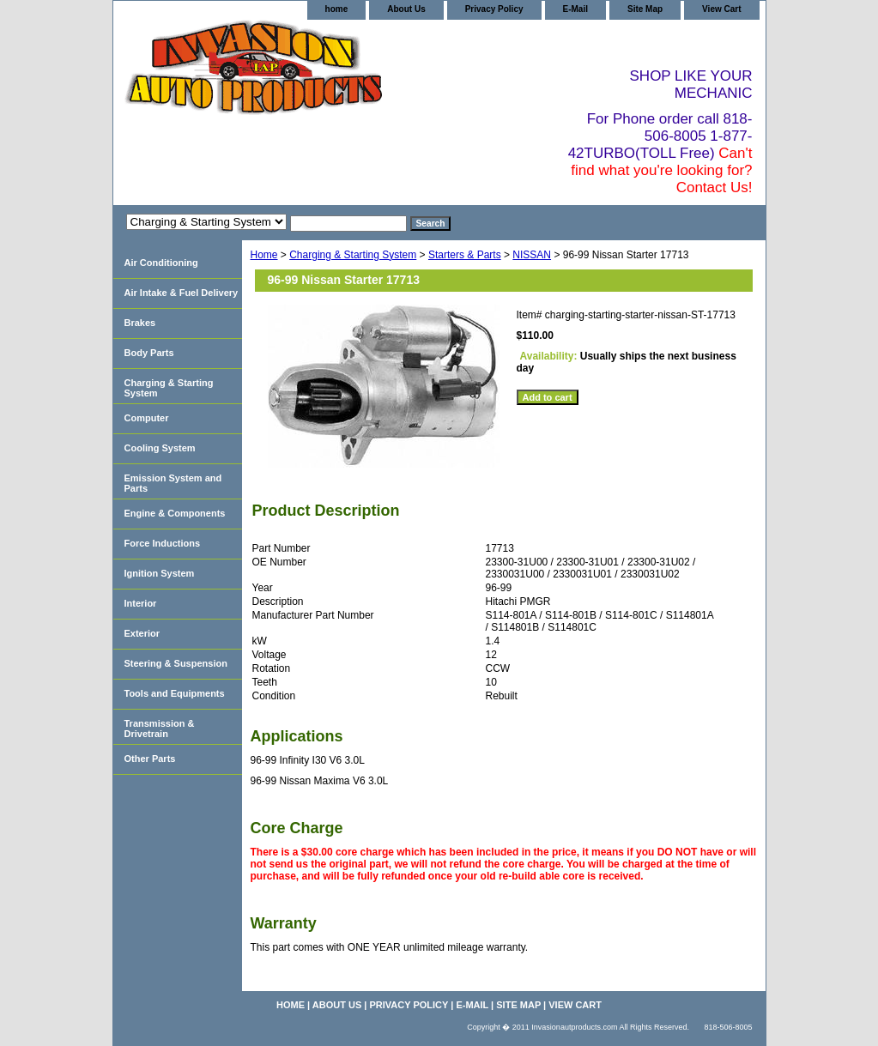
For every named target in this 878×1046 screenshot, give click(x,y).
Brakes (140, 322)
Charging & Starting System (352, 255)
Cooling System (160, 448)
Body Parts (149, 353)
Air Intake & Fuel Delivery (181, 292)
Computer (146, 418)
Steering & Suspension (175, 663)
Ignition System (159, 573)
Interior (140, 603)
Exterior (142, 633)
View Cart (721, 9)
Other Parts (150, 758)
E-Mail (575, 9)
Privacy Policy (494, 9)
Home (264, 255)
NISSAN (531, 255)
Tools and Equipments (174, 693)
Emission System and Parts (173, 483)
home (336, 9)
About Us (406, 9)
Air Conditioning (161, 262)
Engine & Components (175, 513)
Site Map (645, 9)
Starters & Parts (464, 255)
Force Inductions (162, 543)
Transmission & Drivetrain (159, 728)
